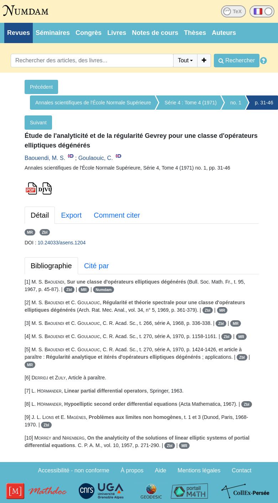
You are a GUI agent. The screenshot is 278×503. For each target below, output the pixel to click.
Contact (241, 470)
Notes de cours (155, 32)
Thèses (195, 32)
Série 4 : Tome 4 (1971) (191, 102)
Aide (160, 470)
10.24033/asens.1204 (62, 242)
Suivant (38, 122)
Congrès (89, 32)
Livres (116, 32)
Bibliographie (51, 266)
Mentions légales (198, 470)
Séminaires (53, 32)
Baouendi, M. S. (45, 158)
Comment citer (117, 215)
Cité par (96, 266)
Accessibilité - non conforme (73, 470)
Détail (40, 215)
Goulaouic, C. (95, 158)
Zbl (44, 232)
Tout (183, 60)
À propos (132, 470)
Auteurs (224, 32)
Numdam (104, 289)
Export (71, 215)
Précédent (41, 87)
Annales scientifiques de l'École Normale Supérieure (93, 102)
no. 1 (235, 102)
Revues (18, 32)
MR (30, 232)
